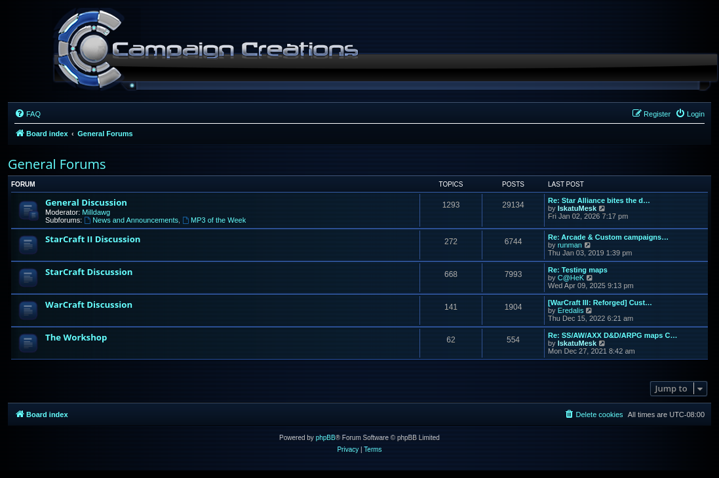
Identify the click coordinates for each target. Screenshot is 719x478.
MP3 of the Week (214, 220)
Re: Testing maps (578, 270)
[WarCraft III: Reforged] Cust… (600, 302)
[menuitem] (27, 114)
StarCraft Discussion (88, 272)
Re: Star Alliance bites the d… (599, 200)
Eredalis (571, 310)
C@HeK (571, 278)
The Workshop (76, 337)
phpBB (326, 437)
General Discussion (86, 202)
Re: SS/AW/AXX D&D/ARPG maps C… (612, 335)
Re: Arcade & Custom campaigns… (608, 237)
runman (570, 245)
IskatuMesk (577, 208)
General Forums (57, 164)
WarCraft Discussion (88, 304)
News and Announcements (131, 220)
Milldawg (96, 212)
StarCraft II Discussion (92, 239)
